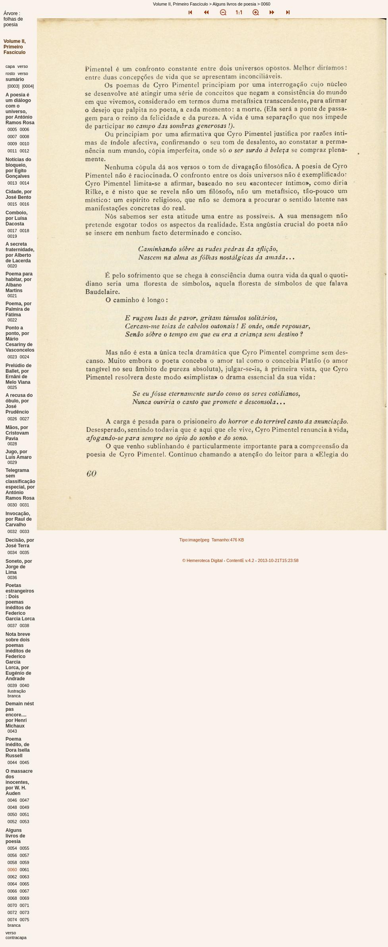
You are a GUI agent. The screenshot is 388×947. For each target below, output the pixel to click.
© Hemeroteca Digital (202, 560)
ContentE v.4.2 (240, 560)
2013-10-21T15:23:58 (278, 560)
